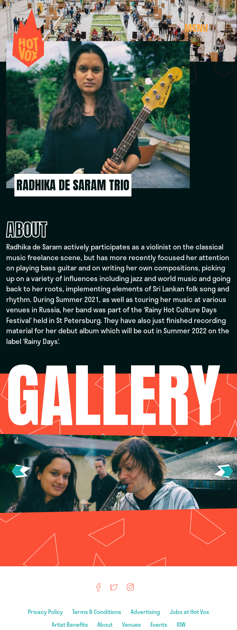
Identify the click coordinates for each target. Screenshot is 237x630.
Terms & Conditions (97, 611)
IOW (181, 624)
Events (159, 624)
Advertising (146, 611)
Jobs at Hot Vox (189, 611)
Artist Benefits (70, 624)
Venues (132, 624)
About (105, 624)
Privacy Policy (46, 611)
